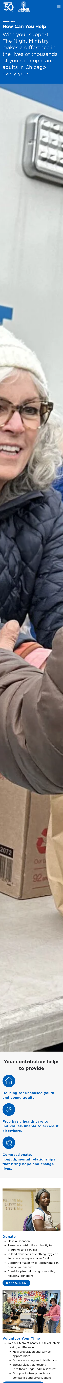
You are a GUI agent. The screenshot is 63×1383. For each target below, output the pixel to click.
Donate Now (16, 1283)
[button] (58, 6)
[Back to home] (17, 6)
